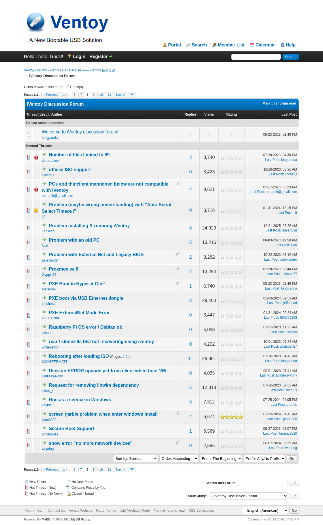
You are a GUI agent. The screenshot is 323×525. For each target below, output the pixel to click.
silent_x (48, 391)
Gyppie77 (49, 275)
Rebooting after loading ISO (79, 356)
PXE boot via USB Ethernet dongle (86, 298)
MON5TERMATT (54, 362)
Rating (231, 114)
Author (56, 114)
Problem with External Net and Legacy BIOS (96, 254)
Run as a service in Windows (80, 399)
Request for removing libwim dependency (94, 385)
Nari (45, 246)
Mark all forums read (169, 511)
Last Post (289, 114)
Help (291, 45)
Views (209, 114)
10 (101, 94)
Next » (120, 94)
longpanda (50, 138)
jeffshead (49, 304)
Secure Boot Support (71, 428)
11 (109, 94)
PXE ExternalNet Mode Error (79, 312)
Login (79, 56)
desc (43, 114)
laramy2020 (288, 433)
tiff (43, 217)
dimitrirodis (50, 434)
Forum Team (35, 511)
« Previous (50, 94)
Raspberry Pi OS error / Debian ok (85, 327)
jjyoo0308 (49, 420)
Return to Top (106, 511)
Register (98, 56)
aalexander (50, 260)
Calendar (265, 45)
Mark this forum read (279, 103)
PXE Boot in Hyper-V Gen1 (77, 283)
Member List (231, 45)
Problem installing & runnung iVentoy (89, 225)
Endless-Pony (52, 376)
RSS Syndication (201, 511)
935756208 (50, 318)
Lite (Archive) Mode (135, 511)
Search (199, 45)
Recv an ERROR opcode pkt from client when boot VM (107, 370)
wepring (48, 449)
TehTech (48, 231)
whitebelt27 (50, 347)
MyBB (46, 519)
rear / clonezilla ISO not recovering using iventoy (101, 341)
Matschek (49, 289)
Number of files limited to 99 (79, 154)
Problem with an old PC (74, 240)
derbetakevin (52, 161)
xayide (47, 405)
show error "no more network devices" (90, 443)
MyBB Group (80, 519)
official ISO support (70, 169)
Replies (191, 114)
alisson (47, 333)
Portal (174, 45)
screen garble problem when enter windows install (103, 414)
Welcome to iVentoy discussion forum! (80, 131)
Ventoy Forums (35, 70)
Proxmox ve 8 (63, 269)
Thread (32, 114)
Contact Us (56, 511)
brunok (292, 405)
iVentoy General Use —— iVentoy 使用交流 (82, 70)
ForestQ (48, 175)
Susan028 (289, 230)
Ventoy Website (80, 511)
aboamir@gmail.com (57, 196)
